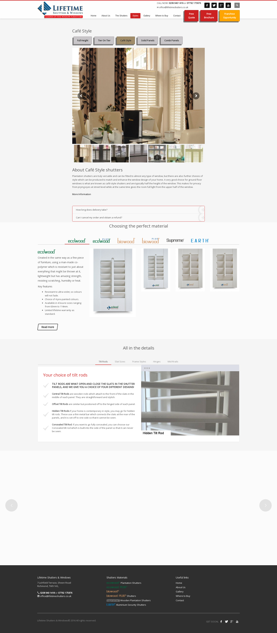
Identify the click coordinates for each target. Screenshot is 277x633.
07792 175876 (194, 3)
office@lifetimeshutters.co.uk (55, 596)
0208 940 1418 (176, 3)
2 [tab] (186, 430)
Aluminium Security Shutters (126, 604)
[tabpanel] (190, 403)
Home (179, 582)
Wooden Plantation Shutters (129, 600)
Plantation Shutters (124, 582)
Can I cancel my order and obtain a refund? (140, 217)
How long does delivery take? (140, 210)
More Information (81, 194)
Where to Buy (183, 596)
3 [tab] (194, 430)
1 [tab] (178, 430)
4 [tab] (202, 430)
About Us (180, 587)
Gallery (180, 591)
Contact (180, 600)
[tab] (77, 240)
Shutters (121, 596)
